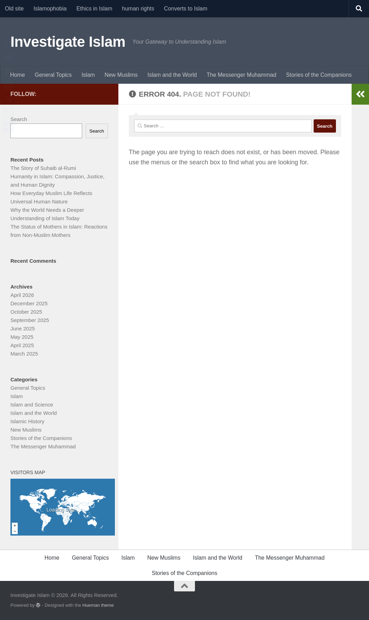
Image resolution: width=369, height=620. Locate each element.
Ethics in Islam (94, 9)
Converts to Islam (185, 9)
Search (18, 119)
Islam (88, 75)
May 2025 (21, 337)
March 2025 (24, 354)
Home (17, 75)
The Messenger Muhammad (241, 75)
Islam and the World (172, 75)
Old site (14, 9)
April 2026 (22, 295)
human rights (138, 9)
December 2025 (29, 303)
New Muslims (121, 75)
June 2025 (22, 328)
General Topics (53, 75)
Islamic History (27, 421)
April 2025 (22, 345)
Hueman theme (98, 605)
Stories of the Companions (319, 75)
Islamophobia (49, 9)
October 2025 (26, 312)
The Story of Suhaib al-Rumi (43, 168)
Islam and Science (31, 405)
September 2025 (29, 320)
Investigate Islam (67, 41)
